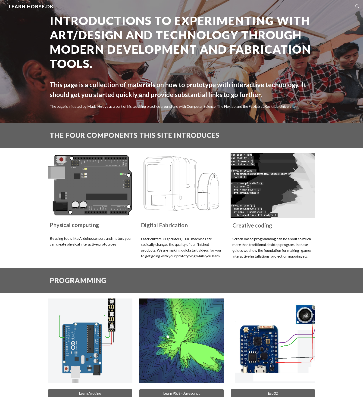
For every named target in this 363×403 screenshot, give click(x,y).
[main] (181, 61)
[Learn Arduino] (90, 393)
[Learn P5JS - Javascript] (181, 393)
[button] (357, 6)
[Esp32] (273, 393)
